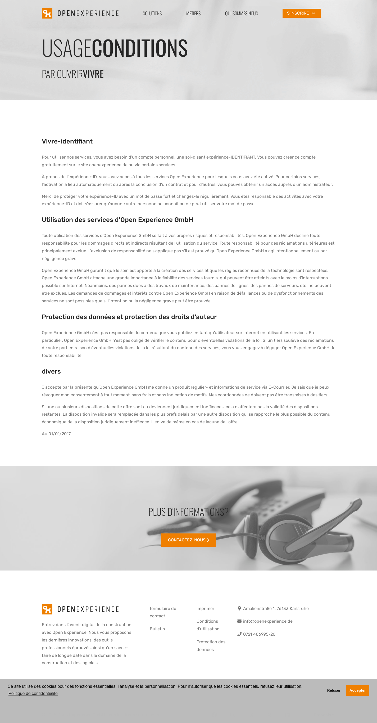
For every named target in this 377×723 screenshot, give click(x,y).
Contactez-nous (188, 539)
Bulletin (157, 628)
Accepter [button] (357, 690)
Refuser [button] (333, 690)
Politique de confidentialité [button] (33, 693)
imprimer (205, 608)
